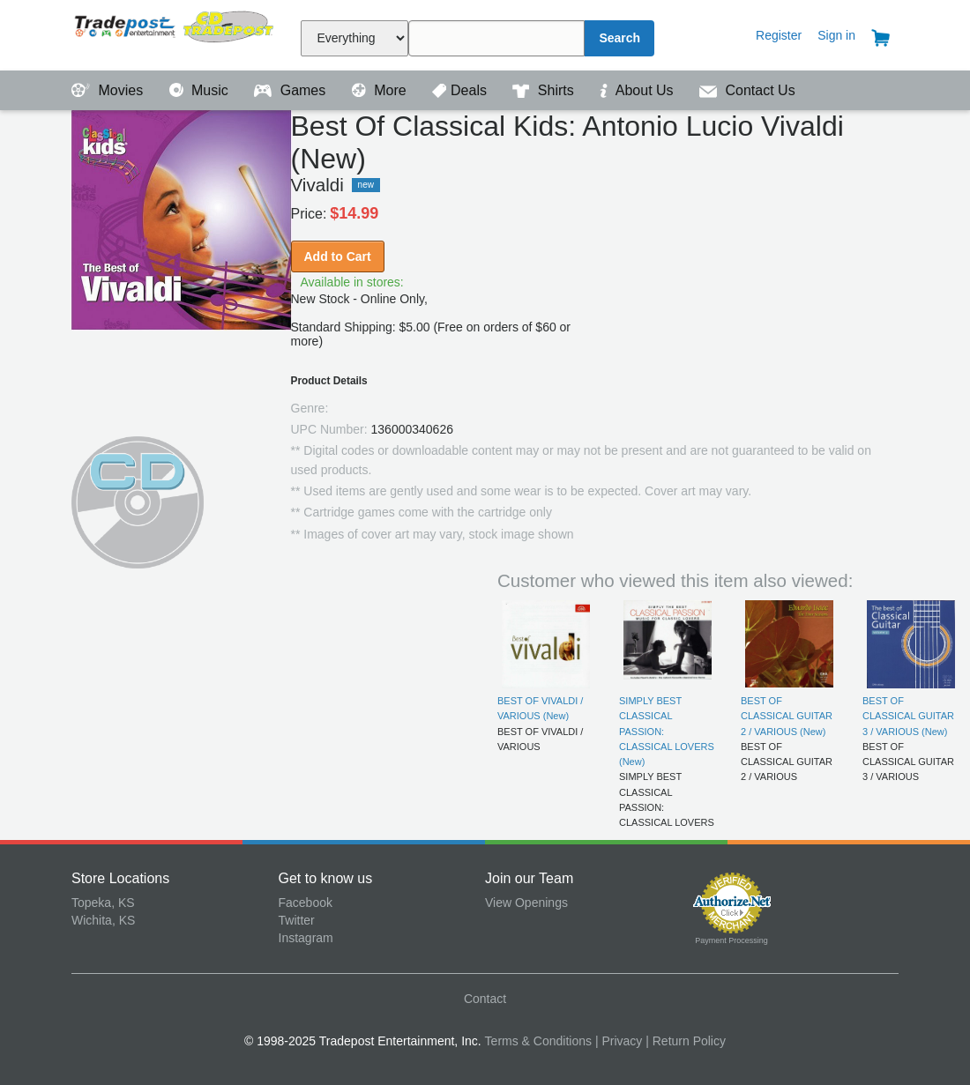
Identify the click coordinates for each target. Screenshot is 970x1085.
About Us (638, 90)
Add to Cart (337, 256)
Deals (461, 90)
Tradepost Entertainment (175, 33)
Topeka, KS (103, 902)
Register (779, 35)
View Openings (526, 902)
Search (619, 38)
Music (201, 90)
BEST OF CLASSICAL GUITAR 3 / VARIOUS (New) (908, 716)
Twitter (297, 920)
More (381, 90)
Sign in (836, 35)
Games (291, 90)
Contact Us (747, 90)
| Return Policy (685, 1041)
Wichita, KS (103, 920)
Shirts (545, 90)
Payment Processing (731, 940)
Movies (109, 90)
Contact (485, 999)
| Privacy (618, 1041)
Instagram (306, 938)
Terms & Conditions (538, 1041)
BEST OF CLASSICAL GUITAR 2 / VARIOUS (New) (786, 716)
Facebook (305, 902)
